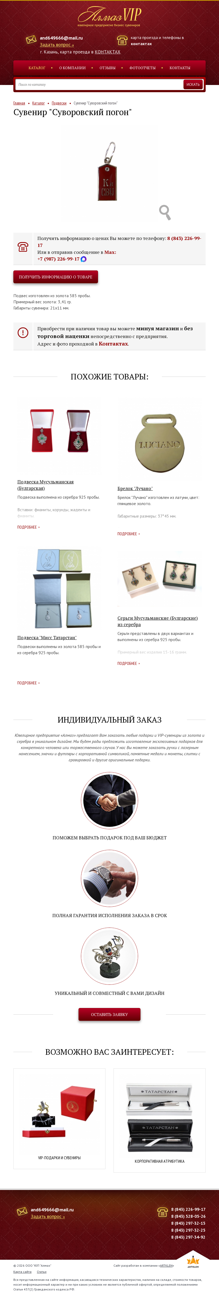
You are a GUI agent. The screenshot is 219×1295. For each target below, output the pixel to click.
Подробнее (27, 527)
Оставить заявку (109, 1014)
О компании (72, 67)
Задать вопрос (55, 44)
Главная (19, 103)
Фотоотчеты (143, 67)
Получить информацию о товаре (55, 277)
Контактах (113, 343)
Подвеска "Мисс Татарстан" (47, 637)
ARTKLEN (166, 1265)
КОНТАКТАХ (107, 52)
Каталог (37, 67)
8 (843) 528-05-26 (188, 1216)
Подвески (59, 103)
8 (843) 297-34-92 (188, 1237)
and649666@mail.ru (61, 38)
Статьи (41, 1272)
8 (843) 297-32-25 (188, 1230)
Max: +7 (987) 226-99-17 (76, 255)
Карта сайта (22, 1272)
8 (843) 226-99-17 (188, 1209)
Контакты (180, 67)
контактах (141, 43)
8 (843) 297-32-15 (188, 1223)
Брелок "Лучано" (135, 488)
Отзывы (108, 67)
